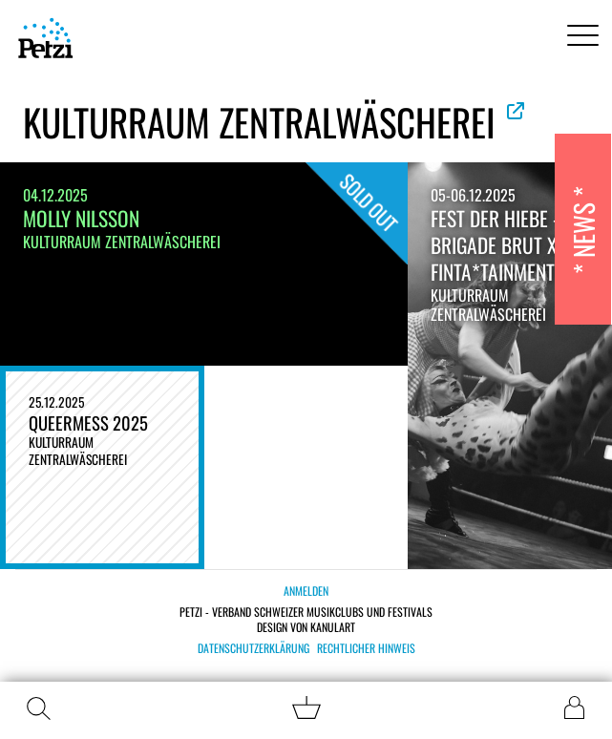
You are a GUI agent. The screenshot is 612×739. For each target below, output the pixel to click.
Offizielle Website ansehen (515, 110)
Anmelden (306, 590)
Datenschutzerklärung (253, 648)
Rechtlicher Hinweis (366, 648)
